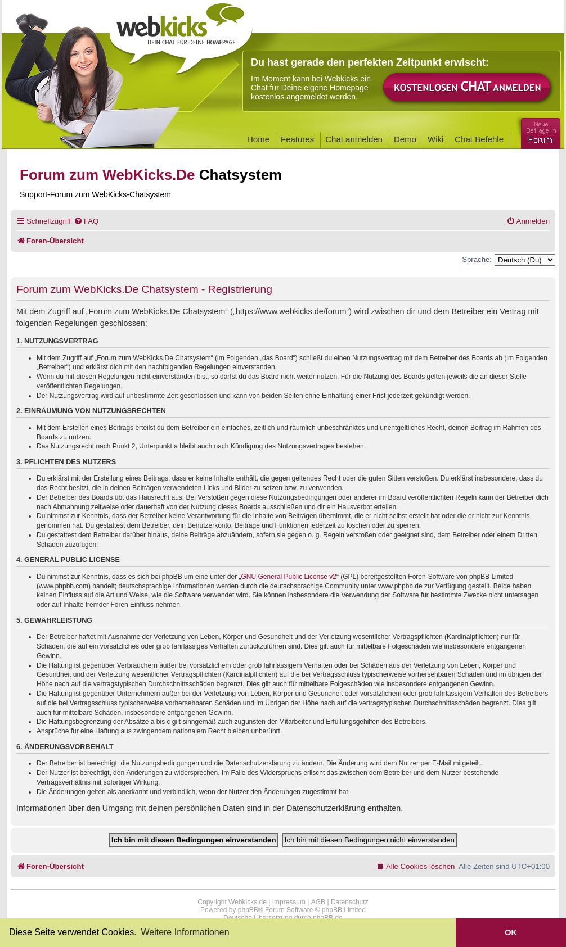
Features (297, 139)
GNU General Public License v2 (288, 577)
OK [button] (511, 932)
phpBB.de (328, 918)
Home (258, 139)
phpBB (248, 910)
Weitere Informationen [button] (185, 932)
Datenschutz (350, 902)
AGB (318, 902)
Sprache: (477, 259)
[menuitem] (86, 221)
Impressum (289, 902)
